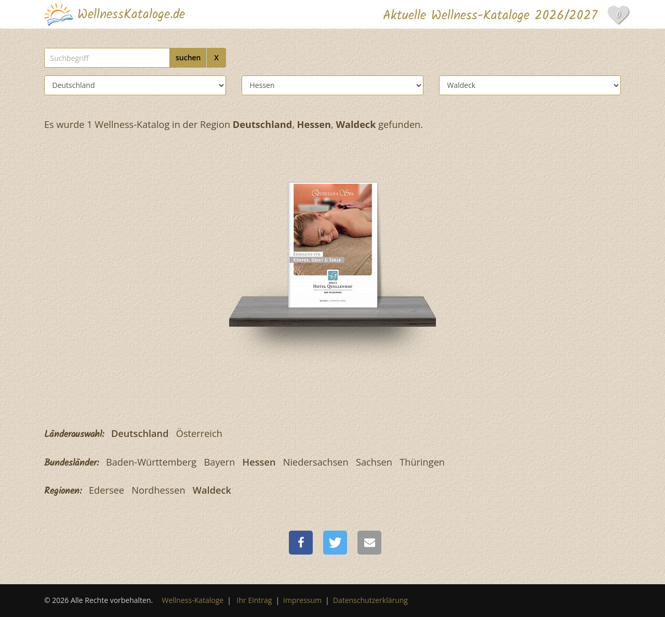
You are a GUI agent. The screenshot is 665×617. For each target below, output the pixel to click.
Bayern (219, 462)
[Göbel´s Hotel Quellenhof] (332, 244)
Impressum (302, 600)
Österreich (199, 433)
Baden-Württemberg (151, 462)
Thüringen (422, 462)
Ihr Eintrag (254, 600)
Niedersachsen (316, 462)
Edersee (106, 490)
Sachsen (374, 462)
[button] (301, 543)
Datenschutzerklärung (370, 600)
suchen (188, 57)
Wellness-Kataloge (193, 600)
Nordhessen (158, 490)
